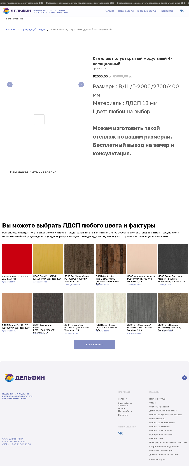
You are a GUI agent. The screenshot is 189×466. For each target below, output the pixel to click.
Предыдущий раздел (33, 29)
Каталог (11, 29)
